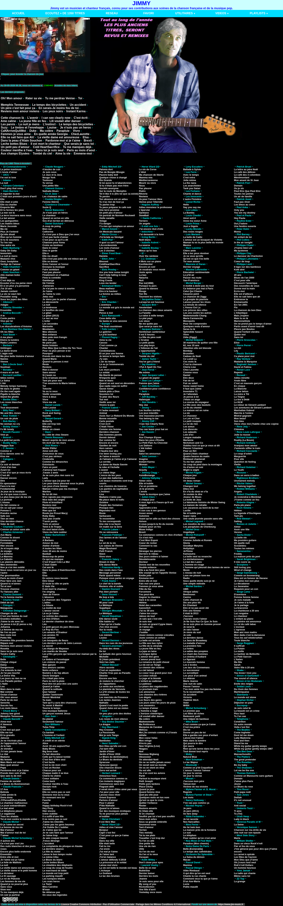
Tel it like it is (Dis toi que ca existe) (119, 193)
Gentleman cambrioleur (152, 331)
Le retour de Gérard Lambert (250, 405)
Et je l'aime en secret (11, 824)
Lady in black (241, 819)
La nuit (4, 183)
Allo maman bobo (10, 275)
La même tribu (50, 857)
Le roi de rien (190, 423)
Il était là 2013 (191, 613)
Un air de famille (243, 196)
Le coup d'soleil (243, 453)
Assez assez (146, 513)
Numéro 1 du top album (55, 673)
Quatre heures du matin (196, 456)
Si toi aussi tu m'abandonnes (115, 183)
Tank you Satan (191, 188)
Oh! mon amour (9, 697)
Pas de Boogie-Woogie (112, 172)
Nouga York (48, 177)
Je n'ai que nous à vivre (13, 494)
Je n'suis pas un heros (75, 127)
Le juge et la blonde (150, 678)
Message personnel (110, 572)
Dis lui (186, 729)
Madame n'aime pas (110, 497)
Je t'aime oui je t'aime (12, 859)
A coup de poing (51, 226)
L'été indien (145, 448)
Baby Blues (48, 748)
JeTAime (188, 551)
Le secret (47, 645)
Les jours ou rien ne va (13, 678)
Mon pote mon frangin (54, 337)
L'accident (48, 843)
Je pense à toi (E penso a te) (16, 624)
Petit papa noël (242, 792)
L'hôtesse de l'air (148, 348)
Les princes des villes (195, 310)
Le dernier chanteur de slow (58, 621)
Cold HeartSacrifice (46, 147)
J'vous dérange (51, 840)
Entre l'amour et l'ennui (55, 264)
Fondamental (7, 488)
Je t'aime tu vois (51, 294)
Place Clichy (146, 786)
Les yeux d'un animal (195, 675)
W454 (186, 705)
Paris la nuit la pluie (53, 681)
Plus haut (239, 713)
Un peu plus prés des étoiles (115, 713)
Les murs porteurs (109, 369)
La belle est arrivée (149, 640)
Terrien (143, 830)
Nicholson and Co (193, 442)
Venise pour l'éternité (151, 202)
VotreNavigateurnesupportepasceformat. (45, 78)
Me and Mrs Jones (10, 413)
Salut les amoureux (149, 453)
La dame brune (8, 350)
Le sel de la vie (107, 543)
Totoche (46, 388)
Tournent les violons (150, 296)
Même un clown (51, 429)
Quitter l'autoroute (52, 694)
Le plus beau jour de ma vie (15, 497)
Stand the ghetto (9, 396)
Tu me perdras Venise (60, 98)
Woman (143, 464)
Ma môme (144, 372)
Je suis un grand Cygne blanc (155, 624)
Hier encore (6, 545)
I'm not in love (8, 177)
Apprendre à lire (148, 507)
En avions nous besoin (55, 578)
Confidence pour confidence (155, 388)
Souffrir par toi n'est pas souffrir (157, 816)
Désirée (103, 675)
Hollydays (188, 548)
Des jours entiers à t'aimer (153, 556)
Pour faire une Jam (10, 581)
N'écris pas (145, 743)
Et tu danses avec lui (12, 453)
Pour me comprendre (195, 323)
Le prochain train (148, 689)
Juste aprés (145, 272)
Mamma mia (145, 177)
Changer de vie (8, 613)
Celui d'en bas (8, 467)
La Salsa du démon (193, 857)
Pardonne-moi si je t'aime (62, 140)
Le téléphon (189, 835)
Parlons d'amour (108, 800)
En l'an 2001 (241, 304)
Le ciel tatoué (146, 670)
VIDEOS (220, 13)
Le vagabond (7, 813)
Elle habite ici (106, 621)
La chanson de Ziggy (194, 296)
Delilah (238, 797)
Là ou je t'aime (50, 613)
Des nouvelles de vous (246, 285)
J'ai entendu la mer (10, 670)
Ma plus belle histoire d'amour (17, 356)
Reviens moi (49, 505)
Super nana (189, 516)
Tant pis (238, 516)
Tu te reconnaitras (193, 692)
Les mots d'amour (109, 248)
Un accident (78, 104)
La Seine (239, 824)
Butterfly (47, 421)
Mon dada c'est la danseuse (249, 635)
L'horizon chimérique (151, 713)
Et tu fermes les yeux (12, 210)
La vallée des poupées (195, 651)
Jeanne (143, 878)
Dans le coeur (50, 248)
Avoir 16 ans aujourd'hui (56, 746)
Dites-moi (188, 488)
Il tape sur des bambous (247, 266)
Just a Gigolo (190, 226)
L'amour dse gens (149, 656)
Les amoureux (147, 692)
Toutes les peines (244, 193)
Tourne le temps (51, 708)
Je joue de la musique (12, 491)
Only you (239, 210)
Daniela (46, 789)
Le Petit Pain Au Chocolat (153, 442)
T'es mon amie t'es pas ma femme (202, 689)
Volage (103, 220)
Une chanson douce (110, 767)
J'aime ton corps (148, 613)
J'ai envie (104, 849)
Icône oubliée (49, 813)
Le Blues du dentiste (110, 759)
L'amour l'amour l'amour (196, 770)
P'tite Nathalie (107, 805)
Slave (102, 553)
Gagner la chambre (149, 597)
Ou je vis (239, 188)
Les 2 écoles (190, 664)
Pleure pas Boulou (244, 329)
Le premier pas (191, 710)
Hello (186, 204)
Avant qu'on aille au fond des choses (159, 518)
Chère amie (189, 250)
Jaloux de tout (147, 616)
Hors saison (106, 448)
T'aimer (4, 835)
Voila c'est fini (242, 727)
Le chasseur (190, 415)
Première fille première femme (17, 640)
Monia (237, 231)
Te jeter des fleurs (109, 396)
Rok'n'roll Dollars (243, 865)
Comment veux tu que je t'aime (200, 878)
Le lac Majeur (190, 762)
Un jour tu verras (192, 773)
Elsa (86, 137)
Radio (186, 578)
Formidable (6, 543)
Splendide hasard (193, 331)
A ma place (6, 337)
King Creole (105, 280)
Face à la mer (7, 486)
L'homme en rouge (193, 564)
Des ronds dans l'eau (111, 570)
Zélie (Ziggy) (190, 337)
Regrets (187, 792)
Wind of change (243, 570)
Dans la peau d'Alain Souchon (21, 140)
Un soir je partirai (10, 895)
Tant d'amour (146, 827)
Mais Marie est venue (12, 762)
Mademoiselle (146, 721)
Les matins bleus (9, 223)
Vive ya (4, 434)
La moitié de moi (51, 608)
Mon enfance (49, 334)
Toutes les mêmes (244, 548)
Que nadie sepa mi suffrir (113, 386)
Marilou (46, 491)
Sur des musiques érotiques (115, 811)
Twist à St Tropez (51, 526)
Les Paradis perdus (11, 681)
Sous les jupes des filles (13, 299)
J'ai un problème (148, 486)
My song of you (147, 884)
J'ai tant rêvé (106, 748)
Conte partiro (7, 318)
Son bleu (239, 421)
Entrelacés (48, 464)
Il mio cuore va (242, 562)
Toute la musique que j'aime (154, 494)
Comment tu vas (148, 545)
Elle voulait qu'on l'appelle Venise (157, 572)
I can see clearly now (56, 117)
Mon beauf (240, 418)
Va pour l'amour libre (150, 199)
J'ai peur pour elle (109, 792)
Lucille (187, 510)
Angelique (189, 532)
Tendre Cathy (7, 654)
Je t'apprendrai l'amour (13, 743)
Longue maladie (192, 437)
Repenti (238, 372)
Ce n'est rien (146, 537)
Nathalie (103, 702)
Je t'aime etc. (146, 627)
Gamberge (48, 280)
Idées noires (7, 377)
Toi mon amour (191, 261)
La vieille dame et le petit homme (18, 870)
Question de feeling (245, 461)
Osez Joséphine (9, 261)
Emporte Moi (7, 207)
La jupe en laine (148, 651)
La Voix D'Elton (50, 618)
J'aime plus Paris (243, 781)
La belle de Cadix (192, 237)
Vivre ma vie (49, 402)
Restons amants (148, 808)
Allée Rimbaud (191, 870)
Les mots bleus (9, 708)
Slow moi (5, 889)
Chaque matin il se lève (55, 773)
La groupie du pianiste (195, 299)
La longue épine (148, 654)
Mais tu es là (241, 318)
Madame (5, 756)
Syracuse (104, 762)
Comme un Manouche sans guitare (253, 775)
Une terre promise (109, 210)
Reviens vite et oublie (111, 586)
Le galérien (105, 331)
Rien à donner (50, 369)
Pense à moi (106, 313)
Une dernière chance (11, 521)
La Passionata (107, 732)
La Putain (239, 648)
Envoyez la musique (53, 266)
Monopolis (189, 321)
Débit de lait (7, 602)
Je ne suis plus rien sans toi (58, 475)
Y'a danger (105, 223)
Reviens (46, 367)
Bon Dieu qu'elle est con (112, 746)
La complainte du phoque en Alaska (62, 846)
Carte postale (106, 421)
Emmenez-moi (8, 540)
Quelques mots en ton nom (154, 797)
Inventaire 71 (190, 391)
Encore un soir (147, 266)
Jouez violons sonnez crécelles (156, 635)
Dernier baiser (147, 873)
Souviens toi (106, 394)
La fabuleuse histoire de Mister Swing (204, 502)
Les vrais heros (51, 881)
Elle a (45, 253)
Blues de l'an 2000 (244, 277)
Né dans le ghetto (10, 388)
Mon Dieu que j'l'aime (246, 859)
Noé (141, 751)
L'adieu (46, 602)
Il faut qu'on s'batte (110, 624)
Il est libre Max (107, 821)
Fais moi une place (149, 583)
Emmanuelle (241, 302)
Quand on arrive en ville (55, 218)
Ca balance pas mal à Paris (198, 288)
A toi (141, 434)
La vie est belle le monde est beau (118, 867)
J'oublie (143, 632)
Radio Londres (8, 342)
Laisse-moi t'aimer (193, 738)
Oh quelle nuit (242, 543)
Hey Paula (239, 218)
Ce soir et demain (10, 464)
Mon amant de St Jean (246, 180)
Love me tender (108, 283)
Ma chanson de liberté (151, 174)
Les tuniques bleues (53, 878)
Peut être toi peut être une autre (60, 683)
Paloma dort (106, 169)
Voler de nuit (7, 524)
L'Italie (4, 683)
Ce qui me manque (52, 559)
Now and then (241, 740)
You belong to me (148, 418)
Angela (143, 505)
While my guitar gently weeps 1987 (253, 748)
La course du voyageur (196, 402)
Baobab (46, 553)
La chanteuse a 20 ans (246, 610)
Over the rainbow (148, 256)
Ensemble (5, 310)
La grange (239, 881)
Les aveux (189, 426)
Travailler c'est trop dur (152, 838)
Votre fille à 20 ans (244, 667)
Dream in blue (107, 562)
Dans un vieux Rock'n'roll (248, 843)
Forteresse (189, 478)
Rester (142, 805)
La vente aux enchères (111, 686)
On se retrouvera (108, 532)
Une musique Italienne (54, 710)
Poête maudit (190, 886)
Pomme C (5, 510)
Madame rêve (7, 258)
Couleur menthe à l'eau (16, 150)
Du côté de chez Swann (55, 434)
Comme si (6, 451)
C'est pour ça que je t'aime (114, 835)
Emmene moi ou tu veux (55, 794)
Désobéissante (147, 559)
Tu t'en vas (6, 242)
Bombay (187, 350)
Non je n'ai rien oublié (12, 567)
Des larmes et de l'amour (113, 537)
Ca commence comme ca (113, 778)
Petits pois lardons (149, 784)
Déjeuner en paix (243, 702)
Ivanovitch (145, 608)
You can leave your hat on (153, 429)
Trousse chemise (9, 589)
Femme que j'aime (149, 383)
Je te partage (241, 605)
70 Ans (46, 537)
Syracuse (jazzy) (108, 765)
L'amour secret (50, 610)
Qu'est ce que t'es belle (196, 258)
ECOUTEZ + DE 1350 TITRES (65, 13)
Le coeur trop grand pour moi (155, 673)
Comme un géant (9, 269)
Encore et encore (108, 442)
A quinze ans (7, 840)
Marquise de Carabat (150, 727)
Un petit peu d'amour (15, 147)
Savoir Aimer (106, 388)
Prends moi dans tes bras (56, 356)
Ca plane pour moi (244, 356)
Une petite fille (50, 185)
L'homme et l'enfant (53, 735)
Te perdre (104, 196)
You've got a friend (149, 361)
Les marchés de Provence (113, 697)
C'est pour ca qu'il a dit (55, 239)
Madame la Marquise (245, 361)
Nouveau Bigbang (149, 754)
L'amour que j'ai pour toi (56, 480)
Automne (144, 516)
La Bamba (188, 212)
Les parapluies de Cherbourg (199, 526)
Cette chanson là (12, 117)
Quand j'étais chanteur (195, 453)
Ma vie (4, 229)
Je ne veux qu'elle (193, 256)
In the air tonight (243, 242)
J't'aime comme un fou (246, 499)
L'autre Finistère (192, 199)
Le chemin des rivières (151, 667)
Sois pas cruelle (51, 518)
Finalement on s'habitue (55, 275)
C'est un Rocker (51, 767)
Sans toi (238, 337)
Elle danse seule (108, 618)
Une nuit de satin (192, 683)
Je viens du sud (192, 632)
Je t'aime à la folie (244, 602)
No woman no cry (10, 423)
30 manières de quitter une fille (200, 342)
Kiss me (4, 456)
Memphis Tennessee (15, 104)
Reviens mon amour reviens (20, 111)
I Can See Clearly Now (151, 423)
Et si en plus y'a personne (14, 285)
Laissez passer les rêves (197, 302)
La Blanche (240, 388)
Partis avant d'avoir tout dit (249, 326)
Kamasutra (189, 553)
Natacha (143, 277)
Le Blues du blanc (52, 859)
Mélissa (143, 729)
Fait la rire (104, 846)
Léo (44, 624)
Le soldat (104, 372)
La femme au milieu (110, 294)
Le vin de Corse (147, 169)
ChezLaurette (80, 134)
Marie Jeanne (190, 681)
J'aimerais (48, 285)
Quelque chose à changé (113, 177)
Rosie (102, 513)
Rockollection (146, 886)
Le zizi (237, 348)
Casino (187, 597)
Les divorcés (190, 429)
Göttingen (5, 348)
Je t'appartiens (107, 683)
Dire (2, 480)
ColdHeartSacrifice (109, 264)
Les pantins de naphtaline (113, 488)
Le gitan (46, 313)
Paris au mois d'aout (81, 150)
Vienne (4, 361)
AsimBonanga (147, 475)
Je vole (187, 635)
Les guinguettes (9, 220)
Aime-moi (5, 721)
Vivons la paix (107, 405)
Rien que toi (49, 510)
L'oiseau (5, 502)
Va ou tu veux (50, 391)
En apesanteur (8, 483)
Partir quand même (110, 575)
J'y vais (103, 359)
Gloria (186, 543)
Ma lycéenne (241, 250)
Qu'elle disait (7, 234)
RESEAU (112, 13)
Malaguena (6, 608)
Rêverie (143, 193)
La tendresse (49, 307)
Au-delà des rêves (109, 648)
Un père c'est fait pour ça (18, 108)
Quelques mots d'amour (196, 326)
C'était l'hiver (106, 426)
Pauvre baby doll (108, 174)
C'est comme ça (108, 345)
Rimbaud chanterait (194, 459)
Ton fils (143, 294)
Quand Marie (49, 359)
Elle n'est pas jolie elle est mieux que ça (64, 258)
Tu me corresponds (110, 521)
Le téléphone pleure (11, 811)
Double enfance (147, 567)
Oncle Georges (50, 675)
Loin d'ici (188, 434)
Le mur (103, 367)
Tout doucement (9, 407)
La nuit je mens (28, 124)
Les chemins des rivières (153, 694)
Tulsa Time (48, 727)
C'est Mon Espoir (148, 540)
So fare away (190, 813)
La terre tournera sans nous (15, 215)
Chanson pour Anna (53, 242)
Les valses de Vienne (111, 545)
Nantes (4, 359)
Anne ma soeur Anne (195, 220)
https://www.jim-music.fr (231, 904)
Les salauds (190, 432)
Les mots (188, 797)
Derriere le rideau (148, 553)
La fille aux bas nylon (151, 643)
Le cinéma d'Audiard (194, 656)
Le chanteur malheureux (13, 803)
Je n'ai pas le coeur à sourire (58, 288)
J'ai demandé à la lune (151, 234)
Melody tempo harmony (13, 386)
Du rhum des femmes (246, 689)
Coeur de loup (242, 261)
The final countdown (110, 326)
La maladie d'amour (194, 643)
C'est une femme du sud (13, 616)
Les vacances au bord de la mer (201, 507)
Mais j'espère (241, 315)
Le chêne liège (107, 472)
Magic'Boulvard (108, 548)
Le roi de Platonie (10, 878)
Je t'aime (47, 291)
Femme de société (10, 781)
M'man (46, 889)
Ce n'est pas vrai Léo (12, 843)
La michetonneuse (193, 559)
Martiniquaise (241, 692)
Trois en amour (50, 524)
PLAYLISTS (257, 13)
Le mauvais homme (194, 662)
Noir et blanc (106, 380)
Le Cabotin (6, 559)
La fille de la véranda (150, 645)
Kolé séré (239, 269)
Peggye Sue (7, 445)
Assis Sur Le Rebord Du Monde (116, 415)
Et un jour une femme (111, 353)
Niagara (143, 748)
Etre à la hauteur (108, 291)
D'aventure (240, 594)
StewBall (144, 215)
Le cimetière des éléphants (57, 865)
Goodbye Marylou (193, 545)
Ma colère (46, 130)
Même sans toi (242, 876)
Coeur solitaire (50, 778)
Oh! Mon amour (11, 98)
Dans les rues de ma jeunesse (116, 643)
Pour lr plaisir (106, 803)
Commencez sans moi (111, 784)
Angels (238, 491)
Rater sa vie (33, 98)
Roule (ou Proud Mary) (55, 513)
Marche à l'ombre (243, 413)
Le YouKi (239, 470)
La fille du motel (51, 851)
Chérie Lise (189, 367)
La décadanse (242, 583)
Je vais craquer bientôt (55, 838)
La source (144, 245)
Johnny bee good (10, 713)
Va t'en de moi (147, 851)
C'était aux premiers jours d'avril (18, 196)
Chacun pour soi (51, 770)
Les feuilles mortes (149, 410)
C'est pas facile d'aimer (55, 237)
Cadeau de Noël (192, 356)
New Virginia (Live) (149, 746)
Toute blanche (242, 640)
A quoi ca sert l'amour (111, 242)
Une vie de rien (147, 846)
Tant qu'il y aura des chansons (59, 702)
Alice (45, 743)
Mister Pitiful (49, 448)
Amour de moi (50, 543)
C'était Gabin (49, 564)
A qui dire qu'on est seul (196, 873)
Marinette (47, 326)
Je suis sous (49, 172)
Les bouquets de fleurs (55, 640)
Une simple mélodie (194, 583)
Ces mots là (189, 361)
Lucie (186, 884)
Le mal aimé (7, 808)
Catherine (47, 231)
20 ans (237, 275)
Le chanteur (49, 215)
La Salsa (5, 380)
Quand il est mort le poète (113, 705)
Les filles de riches (193, 713)
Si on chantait (146, 813)
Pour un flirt (190, 451)
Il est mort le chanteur (46, 143)
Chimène (239, 429)
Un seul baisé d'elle (53, 529)
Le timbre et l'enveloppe (27, 127)
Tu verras (47, 183)
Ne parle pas (49, 342)
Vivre (76, 130)
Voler (186, 702)
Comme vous (190, 372)
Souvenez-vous (147, 824)
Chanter (103, 348)
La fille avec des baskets (197, 405)
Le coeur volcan (148, 675)
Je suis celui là (242, 708)
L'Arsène (144, 340)
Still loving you (242, 567)
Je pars (187, 808)
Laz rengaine (241, 613)
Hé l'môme (48, 283)
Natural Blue (190, 756)
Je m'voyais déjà (9, 548)
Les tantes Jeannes (110, 700)
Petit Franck (106, 551)
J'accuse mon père (193, 781)
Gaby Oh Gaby (8, 250)
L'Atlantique (241, 313)
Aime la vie (62, 153)
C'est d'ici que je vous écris (15, 472)
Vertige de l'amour (10, 264)
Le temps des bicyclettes (49, 104)
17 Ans (4, 789)
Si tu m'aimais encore (54, 377)
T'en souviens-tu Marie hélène (59, 383)
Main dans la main (10, 689)
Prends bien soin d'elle (13, 773)
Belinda (4, 792)
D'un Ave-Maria (191, 881)
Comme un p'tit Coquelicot (198, 767)
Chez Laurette (191, 369)
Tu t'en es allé (146, 840)
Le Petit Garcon (242, 656)
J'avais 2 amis (50, 472)
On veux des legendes (54, 895)
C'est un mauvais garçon (248, 383)
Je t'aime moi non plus (246, 581)
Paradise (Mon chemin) (196, 843)
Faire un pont (49, 467)
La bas (142, 275)
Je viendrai (6, 748)
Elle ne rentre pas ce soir (56, 792)
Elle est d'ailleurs (243, 294)
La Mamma (6, 556)
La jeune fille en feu (32, 121)
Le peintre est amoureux (247, 621)
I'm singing (48, 591)
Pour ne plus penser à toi (56, 350)
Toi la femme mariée (11, 597)
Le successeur (191, 670)
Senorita (5, 702)
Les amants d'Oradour (54, 632)
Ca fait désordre (51, 754)
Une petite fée (146, 843)
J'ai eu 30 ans (146, 610)
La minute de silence (194, 304)
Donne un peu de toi (194, 732)
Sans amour (49, 372)
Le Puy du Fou (50, 629)
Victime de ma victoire (195, 786)
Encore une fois (108, 678)
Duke (32, 130)
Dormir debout (107, 437)
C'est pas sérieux (52, 456)
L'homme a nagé (148, 710)
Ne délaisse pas (51, 892)
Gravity (143, 470)
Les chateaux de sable (54, 196)
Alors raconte (106, 667)
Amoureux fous (107, 775)
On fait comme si (9, 505)
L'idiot (142, 172)
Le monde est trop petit (55, 873)
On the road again (10, 391)
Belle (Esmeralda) (193, 849)
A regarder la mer (10, 193)
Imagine (143, 459)
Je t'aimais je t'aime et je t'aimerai (118, 459)
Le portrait (6, 499)
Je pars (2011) (191, 811)
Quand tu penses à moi (55, 361)
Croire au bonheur (52, 245)
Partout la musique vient (152, 778)
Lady (45, 478)
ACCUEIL (18, 13)
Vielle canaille (107, 218)
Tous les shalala (9, 816)
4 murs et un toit (9, 372)
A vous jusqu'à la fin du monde (156, 524)
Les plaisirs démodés (12, 562)
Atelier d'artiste (50, 545)
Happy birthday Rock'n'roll (57, 805)
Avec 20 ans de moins (54, 551)
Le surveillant (190, 673)
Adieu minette (242, 377)
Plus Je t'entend (9, 231)
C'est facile (48, 762)
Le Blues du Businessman (15, 784)
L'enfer (46, 321)
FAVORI (148, 13)
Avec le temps (191, 174)
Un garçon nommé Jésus (56, 713)
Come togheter (242, 732)
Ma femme (6, 759)
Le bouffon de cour (53, 310)
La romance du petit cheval (154, 662)
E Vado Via (48, 586)
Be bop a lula (106, 597)
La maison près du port (247, 556)
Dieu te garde (49, 250)
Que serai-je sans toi (150, 326)
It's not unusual (242, 800)
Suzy (4, 127)
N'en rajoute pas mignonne (57, 497)
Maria (237, 838)
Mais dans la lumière (194, 740)
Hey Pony (47, 808)
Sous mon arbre (148, 819)
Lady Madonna (242, 738)
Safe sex (5, 516)
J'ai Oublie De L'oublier (55, 827)
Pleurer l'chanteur (193, 448)
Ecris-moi (239, 291)
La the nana (189, 183)
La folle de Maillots (10, 862)
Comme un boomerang (247, 575)
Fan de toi (188, 380)
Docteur (143, 562)
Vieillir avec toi (107, 402)
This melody (146, 832)
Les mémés (105, 635)
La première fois (192, 645)
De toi (102, 651)
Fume (45, 803)
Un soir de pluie (9, 418)
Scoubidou (240, 545)
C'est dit (5, 475)
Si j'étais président (109, 659)
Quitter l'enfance (148, 803)
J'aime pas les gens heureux (58, 824)
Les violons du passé (54, 662)
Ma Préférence (147, 724)
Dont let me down (244, 735)
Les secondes (50, 323)
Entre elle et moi (9, 857)
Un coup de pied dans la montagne (202, 464)
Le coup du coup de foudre (57, 867)
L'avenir (32, 117)
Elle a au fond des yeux (152, 570)
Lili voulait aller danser (65, 121)
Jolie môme (189, 180)
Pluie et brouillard (52, 502)
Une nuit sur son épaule (247, 832)
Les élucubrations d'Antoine (16, 326)
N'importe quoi (107, 377)
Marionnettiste (242, 321)
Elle (2, 199)
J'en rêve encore (108, 627)
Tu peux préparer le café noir (115, 207)
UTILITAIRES (184, 13)
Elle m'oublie (146, 483)
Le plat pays (146, 318)
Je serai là (189, 627)
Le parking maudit (52, 876)
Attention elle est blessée (197, 348)
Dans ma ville (106, 840)
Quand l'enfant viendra (246, 331)
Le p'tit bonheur (108, 334)
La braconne (241, 608)
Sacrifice (104, 266)
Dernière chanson (109, 432)
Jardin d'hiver (107, 751)
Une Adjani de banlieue (196, 719)
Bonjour (103, 830)
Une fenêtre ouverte (245, 226)
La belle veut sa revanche (197, 556)
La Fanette (145, 313)
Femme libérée (50, 202)
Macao (186, 859)
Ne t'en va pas (8, 632)
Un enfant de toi (243, 237)
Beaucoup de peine (53, 556)
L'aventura (105, 304)
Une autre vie (7, 245)
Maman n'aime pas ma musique (60, 488)
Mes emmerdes (8, 564)
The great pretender (245, 759)
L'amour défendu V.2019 (112, 859)
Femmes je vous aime (16, 134)
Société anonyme (109, 188)
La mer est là (7, 212)
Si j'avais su (49, 375)
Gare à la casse (147, 599)
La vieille (239, 651)
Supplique (105, 608)
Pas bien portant (108, 591)
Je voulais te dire (192, 494)
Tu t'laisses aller (9, 591)
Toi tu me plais (147, 835)
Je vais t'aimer (191, 629)
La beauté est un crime (247, 710)
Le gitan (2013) (50, 315)
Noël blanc (145, 239)
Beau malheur (107, 288)
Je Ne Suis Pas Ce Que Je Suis (200, 621)
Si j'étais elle (146, 811)
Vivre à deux (49, 396)
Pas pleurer (145, 188)
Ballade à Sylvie (192, 169)
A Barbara (48, 540)
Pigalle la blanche (10, 394)
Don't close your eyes (151, 862)
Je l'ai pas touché (10, 673)
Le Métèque (105, 605)
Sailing (238, 521)
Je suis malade (242, 599)
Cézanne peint (191, 294)
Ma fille (238, 662)
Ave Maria (5, 534)
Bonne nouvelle (108, 418)
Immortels (6, 253)
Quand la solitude (52, 689)
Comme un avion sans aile (15, 529)
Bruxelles (188, 353)
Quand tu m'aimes (10, 583)
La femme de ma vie (11, 629)
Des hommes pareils (110, 434)
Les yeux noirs (53, 111)
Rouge (142, 291)
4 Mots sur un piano (150, 261)
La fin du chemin (192, 407)
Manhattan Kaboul (244, 410)
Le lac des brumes (109, 876)
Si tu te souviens (9, 239)
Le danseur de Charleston (248, 256)
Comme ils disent (10, 537)
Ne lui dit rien (49, 494)
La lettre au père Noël (246, 169)
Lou (2, 686)
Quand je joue (146, 789)
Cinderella (48, 459)
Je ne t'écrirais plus (11, 740)
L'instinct (49, 124)
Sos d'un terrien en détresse (58, 220)
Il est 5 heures (147, 334)
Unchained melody (244, 480)
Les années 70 (50, 635)
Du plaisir (47, 719)
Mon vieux (48, 340)
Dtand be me (241, 743)
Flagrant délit (106, 786)
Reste (45, 364)
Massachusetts (242, 754)
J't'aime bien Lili (243, 248)
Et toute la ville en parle (55, 583)
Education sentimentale (196, 272)
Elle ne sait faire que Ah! (17, 137)
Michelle (103, 656)
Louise (52, 127)
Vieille (237, 464)
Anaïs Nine (240, 380)
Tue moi (103, 399)
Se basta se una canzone (113, 321)
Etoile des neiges (243, 683)
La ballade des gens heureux (115, 654)
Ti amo (238, 811)
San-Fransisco (191, 280)
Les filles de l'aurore (245, 857)
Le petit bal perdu (10, 440)
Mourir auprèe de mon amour (58, 440)
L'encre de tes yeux (110, 475)
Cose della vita (107, 318)
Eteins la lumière (9, 340)
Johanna (5, 627)
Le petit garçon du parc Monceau (60, 627)
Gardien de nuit (107, 445)
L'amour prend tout (149, 659)
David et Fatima (242, 367)
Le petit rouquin (192, 421)
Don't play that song (11, 188)
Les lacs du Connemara (196, 667)
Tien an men (7, 518)
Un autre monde (243, 724)
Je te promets (146, 488)
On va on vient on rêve (151, 767)
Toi (80, 98)
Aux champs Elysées (15, 153)
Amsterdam (145, 307)
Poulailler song (8, 296)
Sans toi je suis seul (50, 150)
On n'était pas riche (53, 678)
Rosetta (4, 648)
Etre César (48, 581)
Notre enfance (50, 670)
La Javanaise (241, 586)
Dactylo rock (49, 786)
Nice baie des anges (53, 499)
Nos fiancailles (191, 821)
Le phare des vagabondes (153, 686)
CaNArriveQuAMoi (13, 130)
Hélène (143, 602)
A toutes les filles (52, 548)
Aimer (237, 526)
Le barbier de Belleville (247, 654)
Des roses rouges (193, 231)
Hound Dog (105, 277)
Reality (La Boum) (244, 440)
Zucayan (144, 857)
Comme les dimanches (55, 461)
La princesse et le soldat (113, 862)
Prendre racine (8, 513)
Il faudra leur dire (108, 451)
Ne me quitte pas (148, 323)
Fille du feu (145, 589)
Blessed (103, 261)
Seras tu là (189, 329)
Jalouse (4, 738)
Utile (141, 849)
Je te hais (5, 746)
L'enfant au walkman (150, 681)
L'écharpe (104, 870)
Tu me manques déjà (77, 147)
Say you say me (192, 207)
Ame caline (8, 121)
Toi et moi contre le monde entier (18, 819)
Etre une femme (192, 610)
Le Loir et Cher (191, 418)
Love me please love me (196, 575)
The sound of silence (245, 678)
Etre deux (188, 377)
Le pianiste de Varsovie (112, 689)
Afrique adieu (190, 591)
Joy (101, 540)
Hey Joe (143, 405)
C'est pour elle (242, 280)
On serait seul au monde (152, 765)
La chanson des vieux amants (155, 310)
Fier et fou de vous (244, 846)
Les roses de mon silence (113, 719)
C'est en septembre (110, 670)
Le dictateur (7, 873)
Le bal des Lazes (192, 562)
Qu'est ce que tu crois (151, 800)
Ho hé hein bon (191, 827)
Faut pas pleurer (51, 272)
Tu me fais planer (192, 461)
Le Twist (47, 884)
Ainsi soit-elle (50, 451)
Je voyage (6, 551)
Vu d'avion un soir (193, 467)
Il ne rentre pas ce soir (54, 819)
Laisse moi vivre (108, 865)
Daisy (3, 664)
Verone (238, 532)
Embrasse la (241, 299)
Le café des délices (245, 172)
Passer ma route (192, 277)
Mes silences (49, 331)
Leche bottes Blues (14, 143)
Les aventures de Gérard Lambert (252, 407)
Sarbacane (105, 516)
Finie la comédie (51, 277)
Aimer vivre (145, 480)
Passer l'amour (191, 686)
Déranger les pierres (150, 551)
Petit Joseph (146, 781)
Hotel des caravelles (150, 605)
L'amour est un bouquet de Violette (202, 239)
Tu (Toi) (238, 813)
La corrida (105, 461)
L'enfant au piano (243, 618)
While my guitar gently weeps (250, 746)
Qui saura (188, 746)
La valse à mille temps (151, 315)
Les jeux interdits (148, 413)
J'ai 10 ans (6, 288)
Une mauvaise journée (151, 415)
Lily (236, 350)
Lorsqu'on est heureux (151, 302)
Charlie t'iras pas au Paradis (115, 673)
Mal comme (6, 692)
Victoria (187, 697)
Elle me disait (49, 256)
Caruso (103, 342)
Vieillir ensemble (51, 394)
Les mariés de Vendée (54, 651)
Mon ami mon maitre (245, 632)
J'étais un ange (191, 399)
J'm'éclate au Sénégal (111, 237)
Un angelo (144, 223)
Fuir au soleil (190, 383)
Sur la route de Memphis (113, 191)
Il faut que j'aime (192, 388)
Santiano (144, 212)
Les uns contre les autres (197, 313)
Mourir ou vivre (147, 183)
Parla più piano (242, 505)
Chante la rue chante (194, 876)
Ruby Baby (48, 516)
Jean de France (51, 594)
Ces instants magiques (112, 781)
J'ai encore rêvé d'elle (151, 229)
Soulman (5, 367)
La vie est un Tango (150, 664)
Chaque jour (190, 475)
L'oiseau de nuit (192, 572)
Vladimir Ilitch (191, 700)
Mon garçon (49, 664)
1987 (3, 461)
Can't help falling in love (112, 275)
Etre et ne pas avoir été (196, 608)
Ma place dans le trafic (111, 499)
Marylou (46, 426)
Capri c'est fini (107, 832)
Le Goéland (105, 873)
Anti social (240, 805)
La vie (186, 413)
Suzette (46, 415)
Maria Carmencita (193, 318)
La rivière (188, 648)
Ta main (46, 700)
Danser (143, 548)
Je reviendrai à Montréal (247, 497)
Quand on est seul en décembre (117, 383)
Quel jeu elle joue (148, 794)
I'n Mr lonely (7, 429)
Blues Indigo (146, 529)
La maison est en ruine (196, 410)
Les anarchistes (192, 185)
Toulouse (47, 180)
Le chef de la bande (110, 583)
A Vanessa (6, 724)
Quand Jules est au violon (113, 708)
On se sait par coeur (11, 507)
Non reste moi (8, 635)
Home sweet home (193, 386)
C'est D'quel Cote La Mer (56, 562)
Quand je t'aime (51, 686)
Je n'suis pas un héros (55, 212)
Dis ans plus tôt (192, 602)
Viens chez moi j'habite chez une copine (256, 423)
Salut (142, 451)
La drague (104, 724)
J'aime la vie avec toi (11, 621)
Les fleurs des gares (150, 700)
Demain (238, 185)
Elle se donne (50, 261)
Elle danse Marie (108, 564)
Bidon (3, 277)
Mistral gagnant (242, 415)
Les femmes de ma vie (12, 881)
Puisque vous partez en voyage (116, 578)
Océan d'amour (8, 694)
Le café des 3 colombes (247, 174)
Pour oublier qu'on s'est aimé (199, 838)
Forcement (145, 591)
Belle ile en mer (147, 867)
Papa (3, 767)
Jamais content (9, 291)
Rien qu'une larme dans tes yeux (201, 748)
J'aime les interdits (53, 821)
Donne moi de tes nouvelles (154, 564)
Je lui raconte (190, 819)
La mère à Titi (241, 394)
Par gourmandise (9, 575)
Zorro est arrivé (107, 770)
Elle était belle (107, 843)
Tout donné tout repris (195, 751)
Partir (142, 775)
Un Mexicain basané (110, 231)
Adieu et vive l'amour (111, 827)
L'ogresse (239, 629)
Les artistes (48, 637)
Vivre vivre (105, 556)
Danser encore (8, 478)
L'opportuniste (147, 350)
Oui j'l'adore (240, 223)
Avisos (143, 521)
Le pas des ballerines (111, 478)
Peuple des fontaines (111, 505)
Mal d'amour (7, 830)
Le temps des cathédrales (197, 851)
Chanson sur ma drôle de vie (250, 830)
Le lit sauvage (8, 876)
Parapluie (62, 130)
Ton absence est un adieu (113, 199)
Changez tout (190, 486)
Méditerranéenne (148, 180)
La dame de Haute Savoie (113, 464)
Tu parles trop (107, 204)
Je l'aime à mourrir (109, 456)
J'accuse (188, 616)
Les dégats (145, 697)
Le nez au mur (50, 318)
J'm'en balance (107, 857)
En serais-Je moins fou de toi (59, 108)
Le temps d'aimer (148, 708)
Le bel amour (7, 218)
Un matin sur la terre (110, 526)
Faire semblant (50, 269)
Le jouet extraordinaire (13, 805)
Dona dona (6, 797)
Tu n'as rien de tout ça (111, 202)
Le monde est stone (245, 697)
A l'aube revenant (109, 410)
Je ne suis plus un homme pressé (202, 624)
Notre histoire (50, 345)
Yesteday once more (150, 892)
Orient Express (107, 797)
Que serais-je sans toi (79, 143)
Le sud (187, 832)
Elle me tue (6, 732)
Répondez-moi (107, 510)
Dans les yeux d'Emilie (151, 440)
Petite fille (5, 637)
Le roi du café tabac (245, 624)
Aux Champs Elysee (150, 437)
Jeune (237, 784)
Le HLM (238, 402)
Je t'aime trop (50, 835)
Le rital (4, 754)
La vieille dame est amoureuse (58, 137)
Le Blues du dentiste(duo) (113, 756)
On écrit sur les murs (54, 442)
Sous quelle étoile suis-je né (199, 581)
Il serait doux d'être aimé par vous (118, 789)
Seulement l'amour (52, 721)
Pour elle (239, 459)
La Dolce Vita (7, 675)
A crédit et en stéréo (53, 740)
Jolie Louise (49, 407)
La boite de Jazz (192, 499)
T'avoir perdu (49, 521)
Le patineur (145, 683)
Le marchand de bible (54, 870)
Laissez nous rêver (109, 794)
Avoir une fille (241, 529)
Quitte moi (240, 334)
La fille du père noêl (150, 337)
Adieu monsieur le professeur (155, 207)
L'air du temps (107, 361)
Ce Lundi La (190, 359)
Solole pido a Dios (109, 391)
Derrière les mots (148, 876)
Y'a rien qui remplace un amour (116, 226)
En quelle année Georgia (51, 134)
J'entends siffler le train (247, 448)
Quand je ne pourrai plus (14, 884)
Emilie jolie (145, 575)
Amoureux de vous (53, 453)
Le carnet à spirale (244, 854)
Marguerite (240, 456)
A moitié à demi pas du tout (198, 285)
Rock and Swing (51, 413)
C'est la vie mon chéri (54, 765)
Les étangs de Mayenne (55, 648)
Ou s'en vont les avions (152, 773)
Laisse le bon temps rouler (57, 854)
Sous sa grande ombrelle (153, 821)
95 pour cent (106, 602)
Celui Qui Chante (192, 291)
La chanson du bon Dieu (247, 310)
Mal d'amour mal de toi (13, 832)
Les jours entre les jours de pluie (157, 702)
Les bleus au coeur (244, 204)
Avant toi (5, 470)
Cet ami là (47, 567)
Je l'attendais (190, 394)
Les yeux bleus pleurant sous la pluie (63, 483)
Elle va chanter (8, 204)
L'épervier (144, 210)
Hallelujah (144, 399)
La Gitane (47, 605)
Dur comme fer (107, 440)
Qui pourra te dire (193, 743)
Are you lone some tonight (114, 272)
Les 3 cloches (107, 250)
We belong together (245, 486)
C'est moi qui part (10, 729)
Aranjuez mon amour (245, 445)
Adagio (4, 304)
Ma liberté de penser (110, 375)
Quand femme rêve (149, 792)
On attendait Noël (148, 759)
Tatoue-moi (189, 784)
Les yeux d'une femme (55, 486)
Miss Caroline (50, 886)
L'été (3, 383)
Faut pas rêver (242, 202)
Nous (142, 185)
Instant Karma (76, 111)
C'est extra (189, 177)
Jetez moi (47, 296)
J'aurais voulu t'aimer (195, 618)
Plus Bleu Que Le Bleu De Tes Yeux (62, 348)
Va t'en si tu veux (148, 854)
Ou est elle (145, 770)
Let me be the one (244, 770)
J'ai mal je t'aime (108, 851)
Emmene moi (146, 578)
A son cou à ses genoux (152, 510)
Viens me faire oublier (54, 532)
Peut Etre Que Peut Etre (247, 191)
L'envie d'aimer (8, 172)
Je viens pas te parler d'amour (59, 299)
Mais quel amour (9, 765)
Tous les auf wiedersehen (248, 637)
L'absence (48, 597)
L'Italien (238, 659)
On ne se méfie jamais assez (155, 762)
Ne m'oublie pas (192, 513)
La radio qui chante (245, 873)
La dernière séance (53, 849)
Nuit (141, 280)
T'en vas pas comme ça (196, 803)
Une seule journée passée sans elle (203, 518)
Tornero (143, 220)
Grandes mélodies (10, 618)
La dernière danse (193, 637)
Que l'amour (49, 692)
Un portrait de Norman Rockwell (117, 215)
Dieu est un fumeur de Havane (251, 578)
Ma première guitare (245, 540)
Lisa (101, 494)
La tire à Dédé (241, 399)
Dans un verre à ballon (246, 475)
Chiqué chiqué (8, 662)
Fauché (46, 800)
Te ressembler (107, 518)
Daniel (186, 375)
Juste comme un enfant (152, 637)
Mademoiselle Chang (194, 315)
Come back (48, 781)
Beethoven (189, 594)
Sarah (237, 664)
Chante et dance (192, 193)
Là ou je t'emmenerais (111, 364)
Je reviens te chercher (111, 681)
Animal (103, 413)
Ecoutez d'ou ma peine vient (16, 283)
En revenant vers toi (53, 797)
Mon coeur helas (148, 738)
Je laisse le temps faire (112, 356)
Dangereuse (7, 667)
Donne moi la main (244, 288)
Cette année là (8, 794)
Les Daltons (145, 445)
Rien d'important (51, 507)
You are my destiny (244, 212)
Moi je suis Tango (109, 735)
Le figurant (189, 659)
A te (2, 315)
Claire (102, 838)
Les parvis (8, 124)
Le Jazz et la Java (52, 174)
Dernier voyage (191, 266)
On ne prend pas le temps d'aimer (253, 323)
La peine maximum (10, 169)
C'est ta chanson (192, 364)
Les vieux (144, 321)
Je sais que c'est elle (150, 618)
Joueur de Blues (192, 497)
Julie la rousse (242, 434)
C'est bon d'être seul (53, 759)
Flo (236, 307)
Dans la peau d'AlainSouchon (58, 570)
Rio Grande (105, 180)
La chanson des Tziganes (56, 599)
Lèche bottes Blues (53, 862)
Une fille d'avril (147, 889)
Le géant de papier (149, 377)
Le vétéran (189, 678)
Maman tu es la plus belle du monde (203, 242)
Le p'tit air (188, 275)
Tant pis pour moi (52, 380)
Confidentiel (146, 264)
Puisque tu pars (148, 285)
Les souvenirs (147, 705)
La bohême (6, 553)
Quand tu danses (148, 288)
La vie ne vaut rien (10, 294)
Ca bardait (48, 732)
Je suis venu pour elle (151, 881)
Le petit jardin (146, 342)
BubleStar (144, 870)
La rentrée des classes (55, 616)
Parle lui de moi (9, 700)
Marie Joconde (8, 226)
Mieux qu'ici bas (148, 250)
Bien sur (47, 229)
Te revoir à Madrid (52, 705)
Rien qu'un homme (10, 237)
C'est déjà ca (7, 280)
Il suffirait (239, 645)
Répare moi (6, 643)
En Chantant (190, 605)
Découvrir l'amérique (245, 283)
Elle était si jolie (9, 202)
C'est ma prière (191, 727)
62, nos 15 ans (191, 345)
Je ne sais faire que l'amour (57, 832)
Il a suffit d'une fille (53, 816)
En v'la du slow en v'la (195, 491)
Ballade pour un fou (150, 526)
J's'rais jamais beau (11, 751)
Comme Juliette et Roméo (197, 540)
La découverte (50, 302)
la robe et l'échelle (109, 467)
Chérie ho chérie (51, 775)
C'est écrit (81, 117)
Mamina (187, 865)
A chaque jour (146, 499)
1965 (185, 589)
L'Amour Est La (192, 307)
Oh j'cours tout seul (245, 862)
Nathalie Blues (50, 191)
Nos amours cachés (53, 667)
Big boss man (50, 751)
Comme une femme (110, 429)
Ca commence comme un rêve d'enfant (160, 534)
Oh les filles (7, 331)
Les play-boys (147, 345)
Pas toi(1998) (146, 283)
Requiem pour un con (246, 589)
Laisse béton (241, 391)
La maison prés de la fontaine (199, 830)
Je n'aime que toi (51, 830)
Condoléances (107, 350)
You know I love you (245, 673)
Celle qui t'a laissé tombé (56, 756)
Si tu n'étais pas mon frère (114, 185)
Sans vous (6, 886)
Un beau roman (191, 480)
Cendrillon (240, 721)
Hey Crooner (106, 729)
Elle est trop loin (51, 423)
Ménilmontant (241, 177)
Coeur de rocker (148, 543)
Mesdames (48, 329)
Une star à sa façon (110, 524)
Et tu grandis (7, 735)
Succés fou (6, 705)
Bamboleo (105, 740)
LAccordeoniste (108, 245)
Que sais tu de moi (10, 775)
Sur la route (105, 629)
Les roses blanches (11, 402)
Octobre (103, 502)
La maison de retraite (195, 505)
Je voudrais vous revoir (152, 269)
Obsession (145, 756)
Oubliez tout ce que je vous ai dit (201, 445)
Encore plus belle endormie (15, 851)
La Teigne (239, 396)
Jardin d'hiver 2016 (109, 754)
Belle (3, 659)
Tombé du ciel (42, 153)
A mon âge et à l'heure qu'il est (156, 502)
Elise (237, 342)
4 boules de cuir (51, 169)
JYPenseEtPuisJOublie (13, 800)
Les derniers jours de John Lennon (62, 643)
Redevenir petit (191, 716)
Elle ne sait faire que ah (247, 296)
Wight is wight (191, 470)
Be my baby (240, 765)
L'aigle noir (6, 353)
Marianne (188, 440)
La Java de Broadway (195, 640)
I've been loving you (110, 453)
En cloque (239, 386)
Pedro (142, 191)
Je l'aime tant (106, 854)
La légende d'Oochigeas (247, 513)
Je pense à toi (191, 396)
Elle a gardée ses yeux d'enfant (200, 735)
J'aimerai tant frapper (54, 470)
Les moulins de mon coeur (198, 524)
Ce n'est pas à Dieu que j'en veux (60, 234)
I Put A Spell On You (150, 367)
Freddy (238, 553)
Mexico (187, 245)
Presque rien (106, 507)
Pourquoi (47, 353)
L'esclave (239, 627)
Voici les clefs (107, 662)
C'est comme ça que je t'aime (199, 724)
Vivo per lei (6, 321)
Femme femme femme (246, 597)
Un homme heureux (245, 867)
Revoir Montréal (51, 697)
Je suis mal (145, 621)
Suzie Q (46, 207)
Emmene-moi (83, 153)
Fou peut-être (146, 594)
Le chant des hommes (195, 654)
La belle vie (240, 537)
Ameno (103, 299)
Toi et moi (5, 586)
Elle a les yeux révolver (196, 253)
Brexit (88, 140)
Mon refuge (145, 740)
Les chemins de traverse (113, 486)
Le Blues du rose (243, 786)
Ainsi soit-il (189, 218)
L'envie (143, 491)
